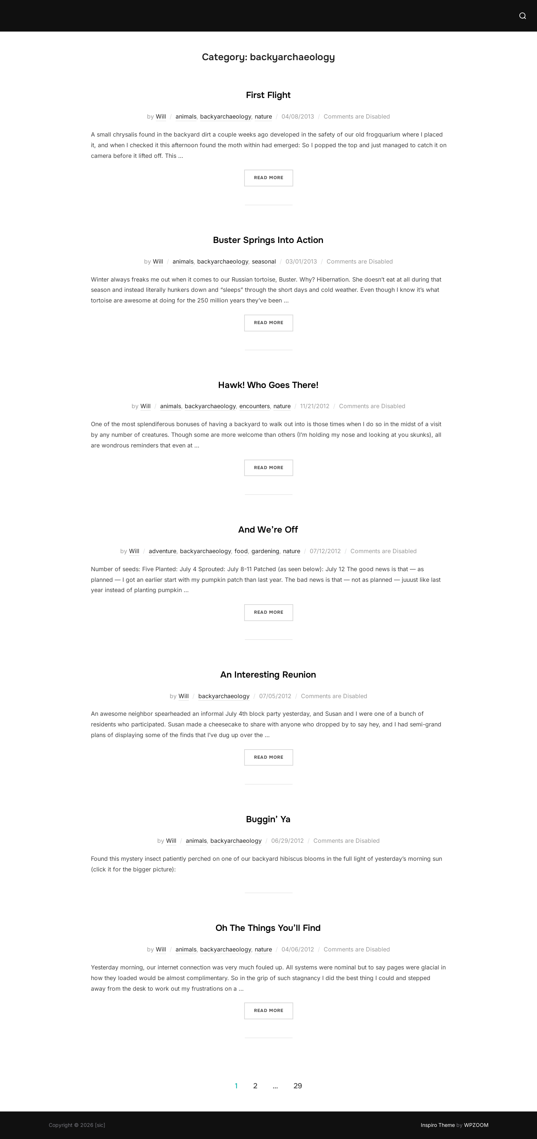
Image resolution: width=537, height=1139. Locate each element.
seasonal (264, 261)
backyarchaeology (225, 116)
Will (161, 116)
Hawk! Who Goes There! (268, 383)
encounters (254, 406)
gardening (265, 551)
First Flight (268, 93)
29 (298, 1085)
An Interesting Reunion (268, 672)
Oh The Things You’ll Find (268, 926)
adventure (162, 551)
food (241, 551)
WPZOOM (476, 1125)
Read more (273, 177)
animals (186, 116)
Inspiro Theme (438, 1125)
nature (263, 116)
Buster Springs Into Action (268, 238)
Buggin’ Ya (268, 817)
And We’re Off (268, 527)
